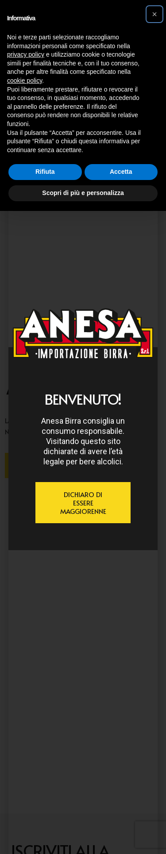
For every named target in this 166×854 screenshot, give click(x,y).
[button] (154, 14)
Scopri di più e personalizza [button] (83, 192)
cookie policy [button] (24, 80)
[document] (83, 427)
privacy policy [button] (25, 54)
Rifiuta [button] (45, 171)
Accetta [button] (121, 171)
